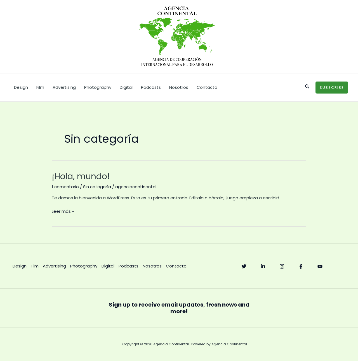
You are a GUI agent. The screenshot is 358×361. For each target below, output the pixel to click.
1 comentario (65, 187)
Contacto (207, 87)
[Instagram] (281, 266)
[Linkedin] (262, 266)
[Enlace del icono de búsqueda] (307, 87)
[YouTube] (319, 266)
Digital (126, 87)
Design (21, 87)
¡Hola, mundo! (81, 176)
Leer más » (63, 211)
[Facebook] (300, 266)
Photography (97, 87)
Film (40, 87)
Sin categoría (97, 187)
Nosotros (178, 87)
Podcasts (151, 87)
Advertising (64, 87)
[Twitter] (243, 266)
